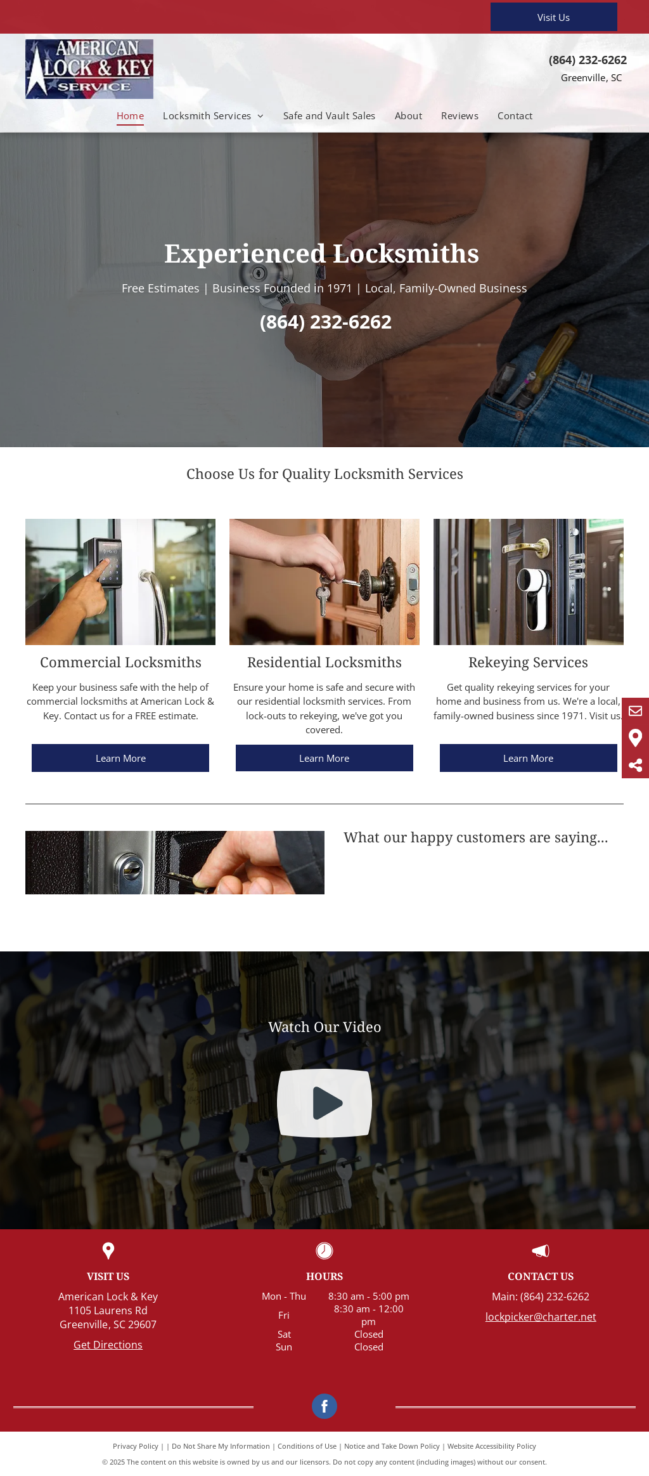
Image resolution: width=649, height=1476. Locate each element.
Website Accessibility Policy (491, 1446)
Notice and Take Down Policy (392, 1446)
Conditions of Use (307, 1446)
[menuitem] (130, 115)
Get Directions (108, 1345)
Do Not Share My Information (221, 1446)
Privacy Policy (135, 1446)
